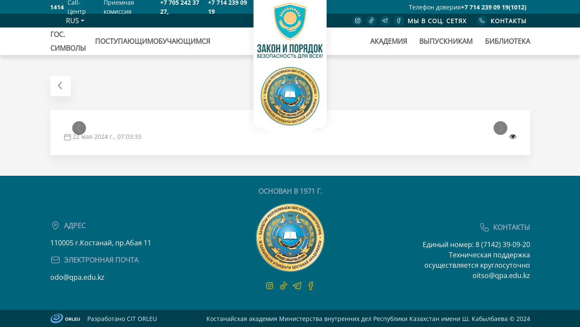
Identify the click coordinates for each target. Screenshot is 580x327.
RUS (72, 20)
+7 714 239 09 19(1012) (493, 7)
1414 (57, 7)
